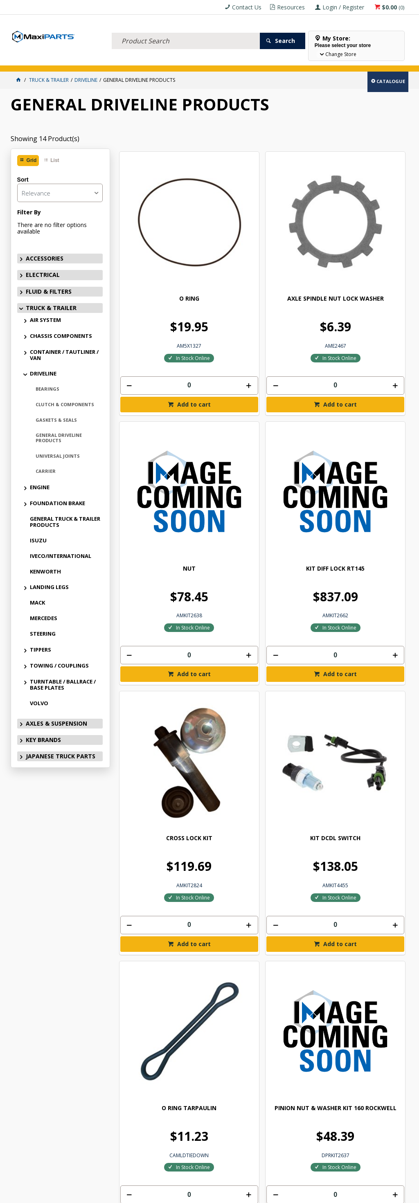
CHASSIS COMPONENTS (61, 336)
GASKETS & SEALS (56, 420)
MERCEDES (43, 618)
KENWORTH (45, 571)
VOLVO (39, 703)
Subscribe (381, 972)
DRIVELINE (43, 373)
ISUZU (38, 540)
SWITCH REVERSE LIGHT (226, 614)
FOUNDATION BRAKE (57, 503)
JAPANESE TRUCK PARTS (60, 756)
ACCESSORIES (29, 60)
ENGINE (40, 487)
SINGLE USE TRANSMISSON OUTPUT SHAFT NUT (153, 818)
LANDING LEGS (49, 587)
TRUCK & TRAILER (145, 60)
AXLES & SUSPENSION (194, 60)
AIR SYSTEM (45, 320)
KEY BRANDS (237, 60)
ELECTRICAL (65, 60)
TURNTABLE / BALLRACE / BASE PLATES (63, 684)
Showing (45, 138)
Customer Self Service (203, 1193)
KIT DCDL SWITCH (225, 414)
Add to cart (156, 324)
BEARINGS (47, 389)
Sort (23, 179)
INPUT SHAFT (226, 808)
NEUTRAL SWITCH (298, 611)
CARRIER (46, 471)
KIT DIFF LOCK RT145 (372, 221)
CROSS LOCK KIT (153, 414)
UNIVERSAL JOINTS (58, 456)
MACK (37, 602)
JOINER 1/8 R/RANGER (372, 614)
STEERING (43, 633)
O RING (153, 218)
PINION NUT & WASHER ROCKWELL (152, 618)
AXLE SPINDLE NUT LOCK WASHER (226, 221)
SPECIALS (269, 60)
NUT (299, 218)
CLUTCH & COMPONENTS (65, 404)
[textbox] (186, 30)
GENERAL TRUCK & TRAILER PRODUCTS (65, 521)
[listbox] (60, 193)
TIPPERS (40, 649)
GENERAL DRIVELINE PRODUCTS (59, 437)
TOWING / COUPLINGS (59, 665)
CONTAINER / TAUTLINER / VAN (64, 355)
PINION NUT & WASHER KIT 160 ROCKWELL (372, 421)
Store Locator (306, 60)
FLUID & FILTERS (102, 60)
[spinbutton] (153, 304)
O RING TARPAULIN (298, 414)
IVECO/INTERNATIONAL (60, 556)
